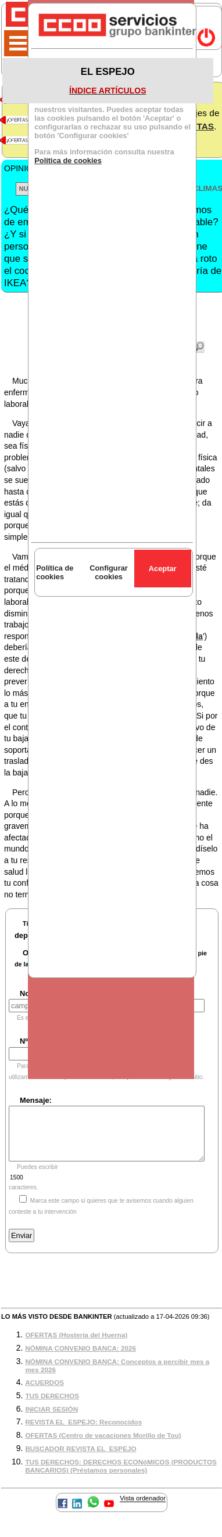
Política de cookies (68, 160)
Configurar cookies (108, 572)
